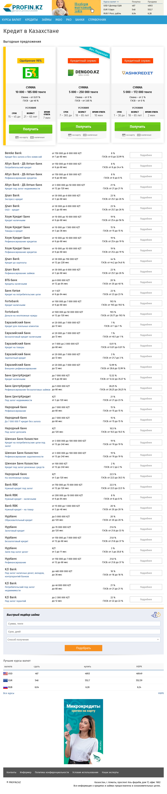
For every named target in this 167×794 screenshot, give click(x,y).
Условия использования (85, 772)
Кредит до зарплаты (16, 262)
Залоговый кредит (14, 530)
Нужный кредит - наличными (20, 499)
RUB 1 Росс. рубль (112, 13)
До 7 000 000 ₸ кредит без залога (23, 421)
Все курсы (8, 693)
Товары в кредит (14, 231)
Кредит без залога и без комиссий (23, 157)
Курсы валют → (111, 1)
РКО (68, 19)
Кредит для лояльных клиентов (22, 326)
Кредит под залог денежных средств (24, 467)
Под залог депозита (15, 432)
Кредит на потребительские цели (23, 294)
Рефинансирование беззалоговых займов (27, 389)
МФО (58, 19)
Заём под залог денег (16, 552)
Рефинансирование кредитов (21, 178)
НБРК (161, 693)
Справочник (97, 19)
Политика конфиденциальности (52, 772)
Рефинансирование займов (20, 273)
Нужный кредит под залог (19, 488)
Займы (47, 19)
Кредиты (31, 19)
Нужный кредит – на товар (19, 509)
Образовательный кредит (18, 520)
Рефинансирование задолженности (24, 456)
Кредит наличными (15, 220)
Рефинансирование (15, 411)
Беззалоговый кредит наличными (23, 336)
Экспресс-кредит (14, 199)
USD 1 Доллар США (112, 5)
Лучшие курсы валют (17, 660)
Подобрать (83, 648)
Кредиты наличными (16, 284)
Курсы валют (11, 19)
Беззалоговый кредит (16, 541)
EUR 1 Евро (109, 9)
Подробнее (146, 155)
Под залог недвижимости (18, 400)
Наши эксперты (110, 772)
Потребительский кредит (18, 167)
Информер (25, 772)
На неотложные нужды (17, 477)
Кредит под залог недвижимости (22, 188)
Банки (79, 19)
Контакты (11, 772)
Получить (30, 129)
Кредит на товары (14, 347)
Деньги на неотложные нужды (21, 315)
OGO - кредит (12, 209)
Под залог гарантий (15, 601)
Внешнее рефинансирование (21, 368)
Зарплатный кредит (15, 358)
